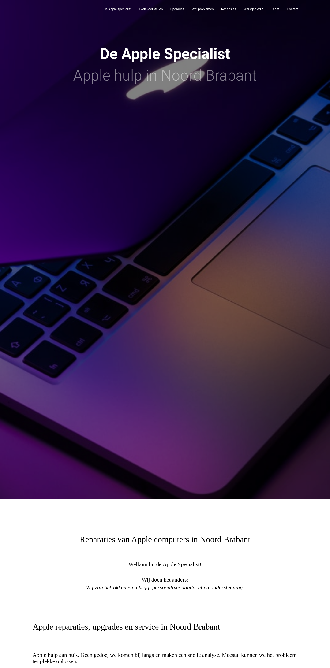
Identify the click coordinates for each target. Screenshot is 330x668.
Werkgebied (252, 9)
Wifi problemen (203, 9)
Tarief (275, 9)
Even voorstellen (151, 9)
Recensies (228, 9)
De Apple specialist (117, 9)
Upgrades (177, 9)
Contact (292, 9)
